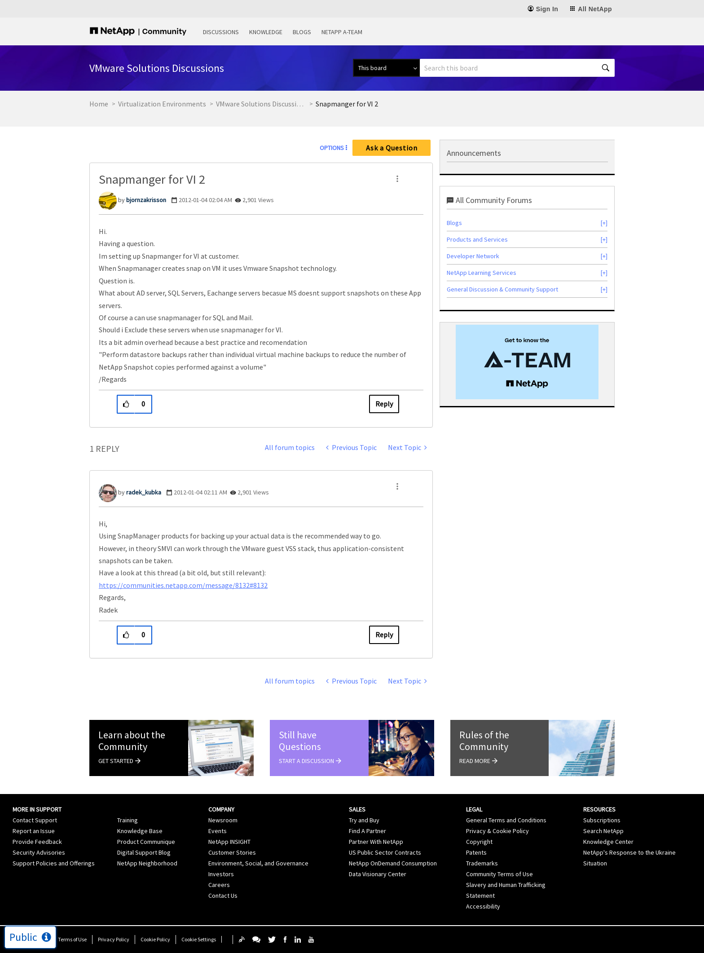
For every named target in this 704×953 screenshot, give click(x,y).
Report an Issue (34, 831)
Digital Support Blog (144, 852)
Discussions (221, 32)
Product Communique (146, 842)
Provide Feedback (37, 842)
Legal (474, 809)
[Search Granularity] (386, 68)
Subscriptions (601, 820)
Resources (599, 809)
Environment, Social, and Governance (258, 863)
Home (98, 103)
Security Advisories (39, 852)
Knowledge (265, 32)
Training (127, 820)
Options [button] (332, 148)
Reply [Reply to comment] (384, 634)
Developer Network (473, 256)
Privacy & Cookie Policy (497, 831)
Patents (476, 852)
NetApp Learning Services (481, 273)
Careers (219, 885)
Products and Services (477, 239)
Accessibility (483, 906)
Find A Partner (367, 831)
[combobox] (517, 68)
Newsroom (223, 820)
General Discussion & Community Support (502, 289)
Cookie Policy (155, 939)
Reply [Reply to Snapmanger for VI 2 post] (384, 403)
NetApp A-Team (341, 32)
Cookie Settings (198, 939)
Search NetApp (603, 831)
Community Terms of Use (499, 874)
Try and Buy (364, 820)
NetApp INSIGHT (229, 842)
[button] (397, 178)
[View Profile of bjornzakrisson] (146, 200)
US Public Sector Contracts (385, 852)
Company (221, 809)
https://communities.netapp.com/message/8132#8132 (183, 585)
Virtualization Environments (162, 103)
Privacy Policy (113, 939)
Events (217, 831)
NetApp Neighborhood (147, 863)
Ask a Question (392, 147)
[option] (527, 362)
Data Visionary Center (377, 874)
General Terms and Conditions (506, 820)
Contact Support (35, 820)
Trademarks (482, 863)
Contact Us (223, 895)
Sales (357, 809)
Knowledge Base (140, 831)
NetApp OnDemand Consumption (393, 863)
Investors (221, 874)
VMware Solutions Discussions (261, 103)
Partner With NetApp (376, 842)
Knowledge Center (608, 842)
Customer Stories (232, 852)
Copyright (479, 842)
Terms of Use (72, 939)
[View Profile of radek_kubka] (143, 492)
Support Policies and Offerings (54, 863)
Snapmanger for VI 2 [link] (347, 103)
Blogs (302, 32)
